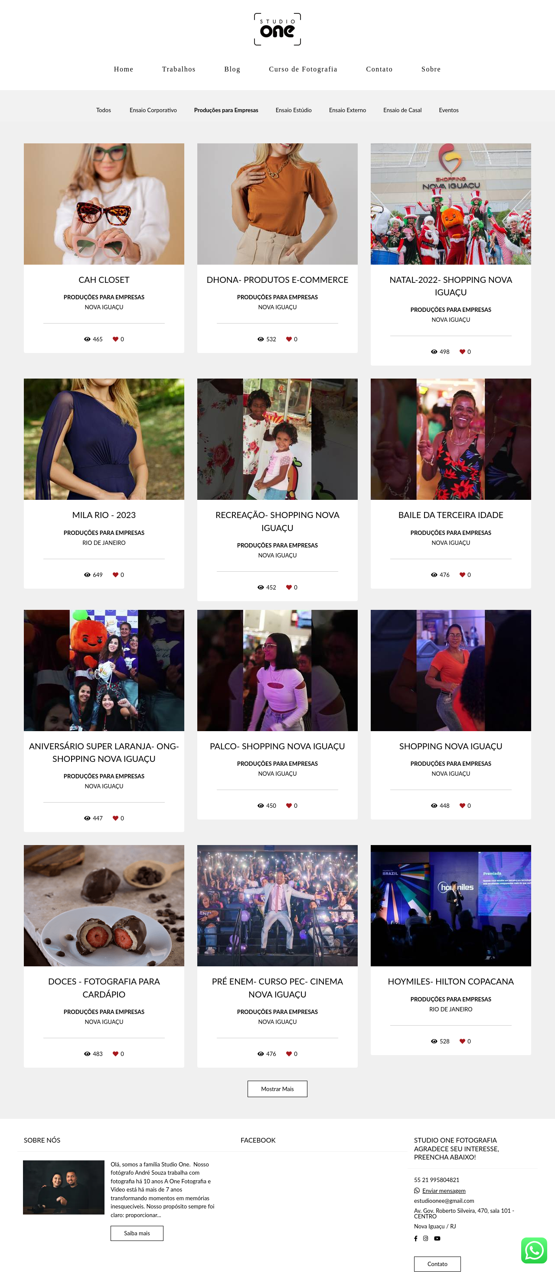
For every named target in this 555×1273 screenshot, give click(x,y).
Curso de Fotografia (303, 69)
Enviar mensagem (444, 1191)
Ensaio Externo (347, 110)
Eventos (449, 110)
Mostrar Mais (277, 1088)
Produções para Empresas (226, 110)
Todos (103, 110)
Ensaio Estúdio (294, 110)
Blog (232, 69)
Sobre (431, 69)
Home (124, 69)
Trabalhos (179, 69)
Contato (379, 69)
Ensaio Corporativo (153, 110)
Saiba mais (137, 1233)
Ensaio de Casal (402, 110)
